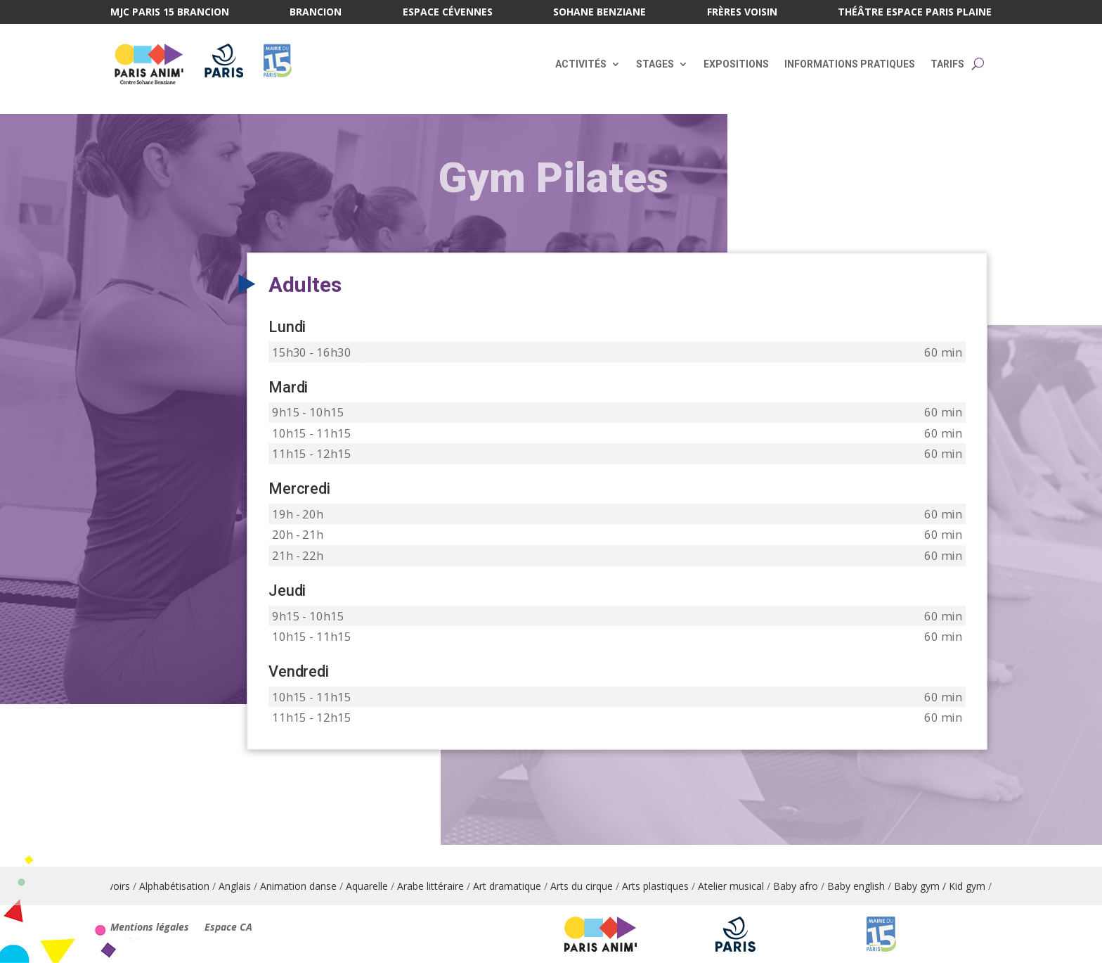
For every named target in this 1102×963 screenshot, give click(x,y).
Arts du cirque (590, 886)
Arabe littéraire (439, 886)
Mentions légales (149, 927)
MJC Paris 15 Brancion (169, 12)
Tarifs (947, 64)
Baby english (865, 886)
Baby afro (804, 886)
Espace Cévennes (448, 12)
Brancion (316, 12)
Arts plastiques (664, 886)
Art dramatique (516, 886)
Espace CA (228, 927)
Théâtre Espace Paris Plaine (915, 12)
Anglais (244, 886)
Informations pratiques (849, 64)
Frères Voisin (742, 12)
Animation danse (307, 886)
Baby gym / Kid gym (948, 886)
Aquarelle (376, 886)
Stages (655, 64)
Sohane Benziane (599, 12)
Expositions (736, 64)
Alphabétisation (183, 886)
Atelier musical (740, 886)
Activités (581, 64)
